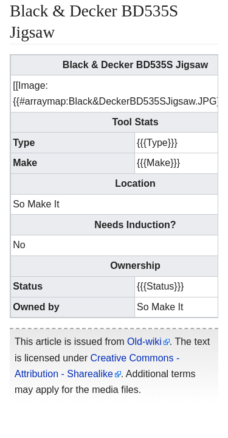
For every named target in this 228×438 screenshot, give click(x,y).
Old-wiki (144, 341)
